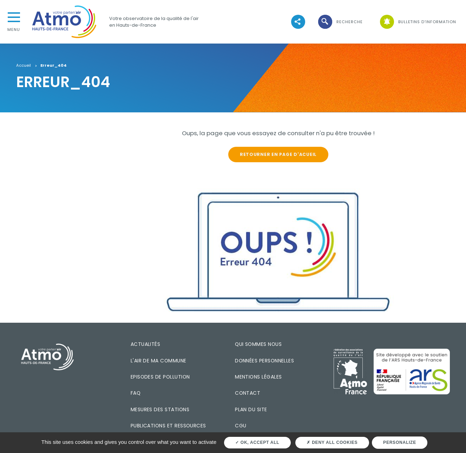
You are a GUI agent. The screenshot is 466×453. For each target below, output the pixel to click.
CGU (240, 425)
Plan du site (251, 409)
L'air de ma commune (158, 360)
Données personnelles (264, 360)
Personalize (399, 442)
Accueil (23, 65)
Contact (247, 392)
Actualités (145, 344)
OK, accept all (257, 442)
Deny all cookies (332, 442)
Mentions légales (258, 376)
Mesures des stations (160, 409)
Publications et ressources (168, 425)
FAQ (135, 392)
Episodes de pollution (160, 376)
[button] (340, 22)
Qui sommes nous (258, 344)
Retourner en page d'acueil (278, 154)
